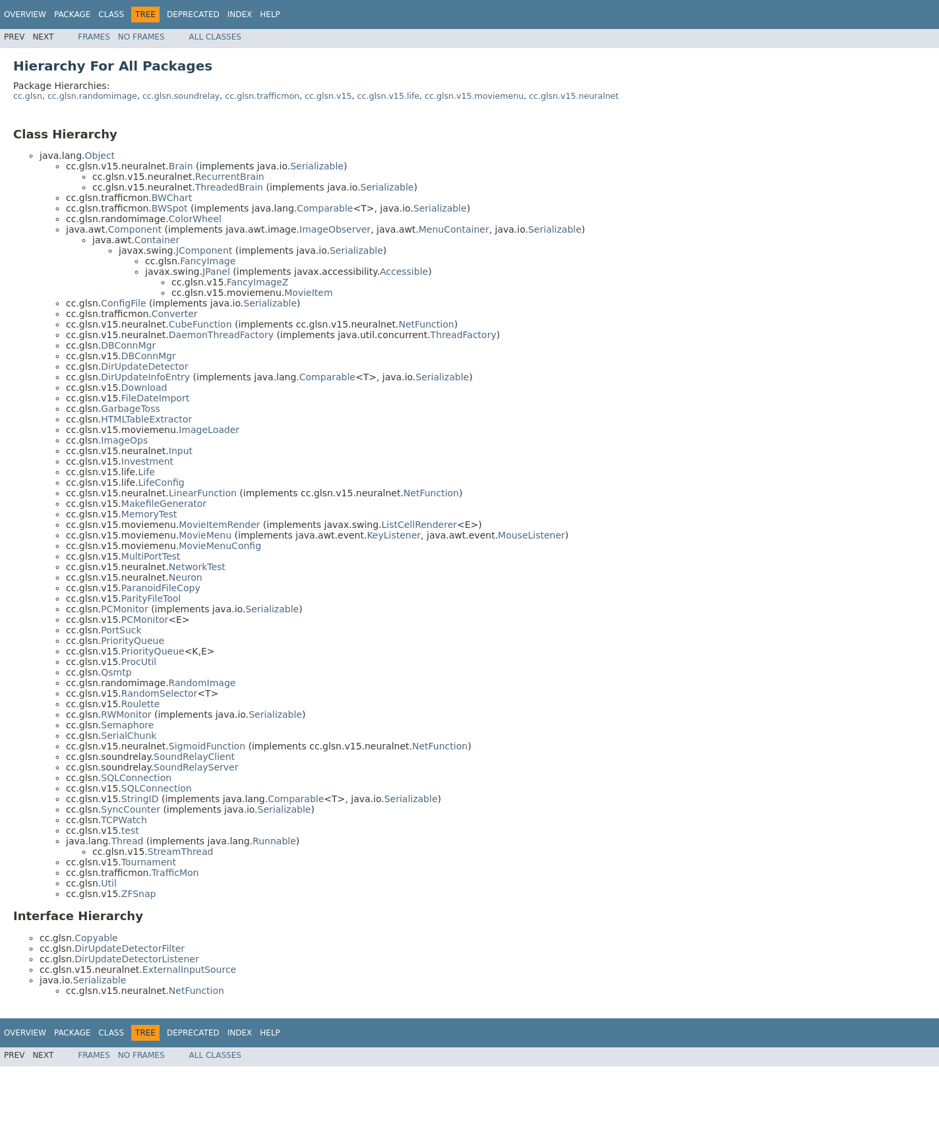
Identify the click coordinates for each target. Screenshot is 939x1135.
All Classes (215, 37)
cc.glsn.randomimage (92, 96)
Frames (94, 37)
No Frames (141, 37)
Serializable (317, 166)
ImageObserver (335, 229)
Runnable (274, 841)
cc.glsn (27, 96)
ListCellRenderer (420, 524)
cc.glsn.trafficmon (262, 96)
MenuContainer (454, 229)
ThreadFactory (464, 335)
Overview (25, 14)
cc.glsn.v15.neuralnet (574, 96)
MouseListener (531, 535)
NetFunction (426, 324)
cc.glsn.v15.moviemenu (474, 96)
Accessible (404, 271)
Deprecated (193, 14)
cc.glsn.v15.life (388, 96)
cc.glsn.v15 (328, 96)
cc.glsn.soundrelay (181, 96)
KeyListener (394, 535)
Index (240, 14)
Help (270, 14)
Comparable (325, 208)
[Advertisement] (245, 1096)
